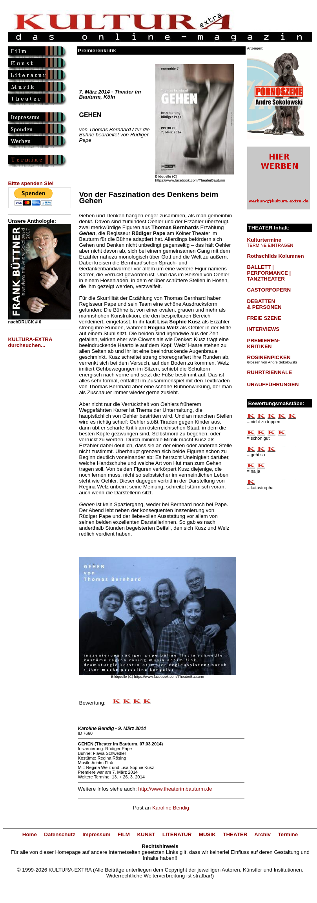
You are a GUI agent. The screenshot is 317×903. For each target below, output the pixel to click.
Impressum (96, 834)
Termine (288, 834)
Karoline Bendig (170, 808)
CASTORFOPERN (269, 290)
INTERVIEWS (263, 329)
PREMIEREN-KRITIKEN (263, 343)
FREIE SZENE (264, 318)
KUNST (146, 834)
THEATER (235, 834)
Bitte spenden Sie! (31, 183)
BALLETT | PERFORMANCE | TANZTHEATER (269, 273)
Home (29, 834)
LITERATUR (177, 834)
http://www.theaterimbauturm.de (175, 789)
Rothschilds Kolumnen (275, 256)
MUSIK (207, 834)
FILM (124, 834)
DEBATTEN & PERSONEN (264, 304)
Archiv (262, 834)
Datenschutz (59, 834)
